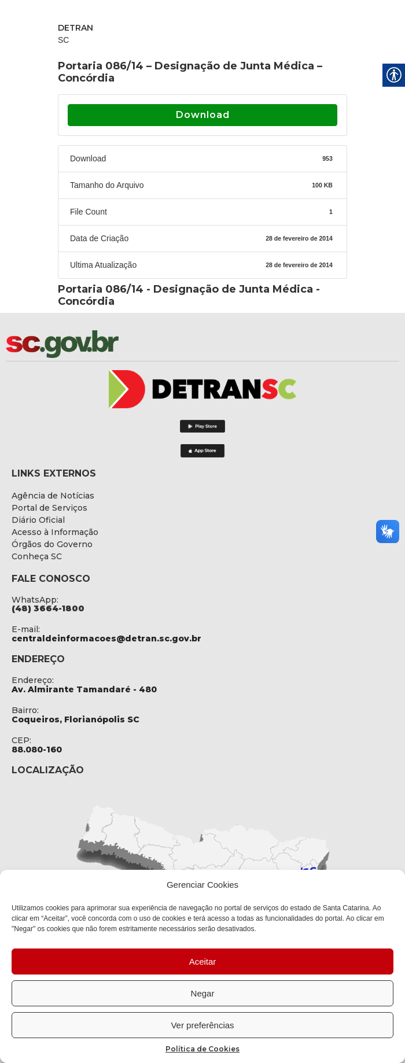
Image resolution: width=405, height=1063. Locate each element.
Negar (203, 993)
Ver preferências (202, 1025)
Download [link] (203, 114)
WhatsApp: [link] (35, 600)
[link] (92, 344)
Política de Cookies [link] (202, 1048)
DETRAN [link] (75, 28)
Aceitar (202, 961)
